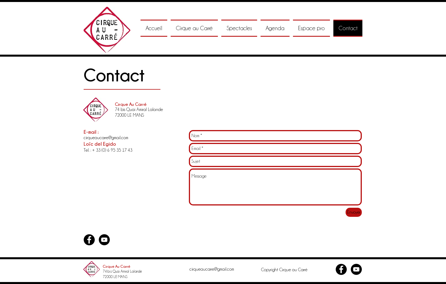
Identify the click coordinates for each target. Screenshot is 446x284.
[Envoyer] (354, 212)
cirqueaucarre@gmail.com (106, 137)
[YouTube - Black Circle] (104, 239)
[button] (194, 28)
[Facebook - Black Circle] (89, 239)
